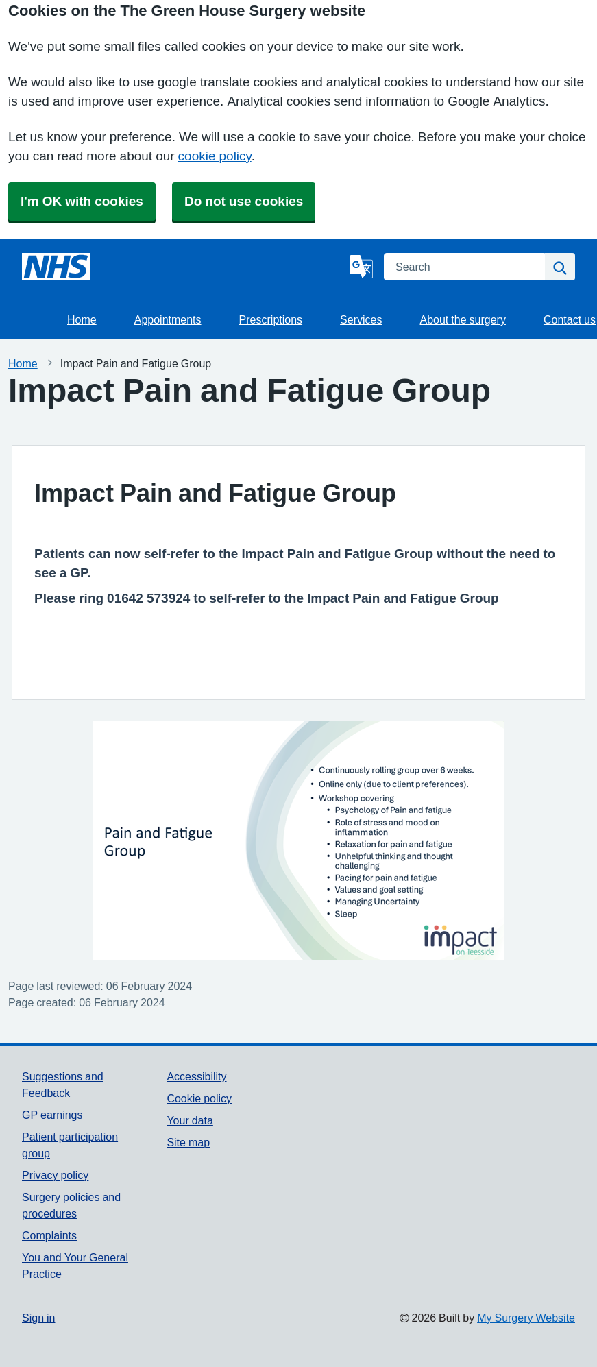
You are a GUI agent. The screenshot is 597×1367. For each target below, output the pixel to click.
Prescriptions (270, 319)
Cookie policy (199, 1098)
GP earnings (52, 1114)
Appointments (168, 319)
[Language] (361, 266)
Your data (189, 1120)
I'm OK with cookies (82, 201)
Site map (188, 1142)
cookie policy (215, 155)
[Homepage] (56, 266)
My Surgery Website (526, 1317)
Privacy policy (55, 1175)
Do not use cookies (243, 201)
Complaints (49, 1235)
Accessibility (196, 1076)
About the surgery (463, 319)
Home (82, 319)
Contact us (570, 319)
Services (361, 319)
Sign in (38, 1317)
